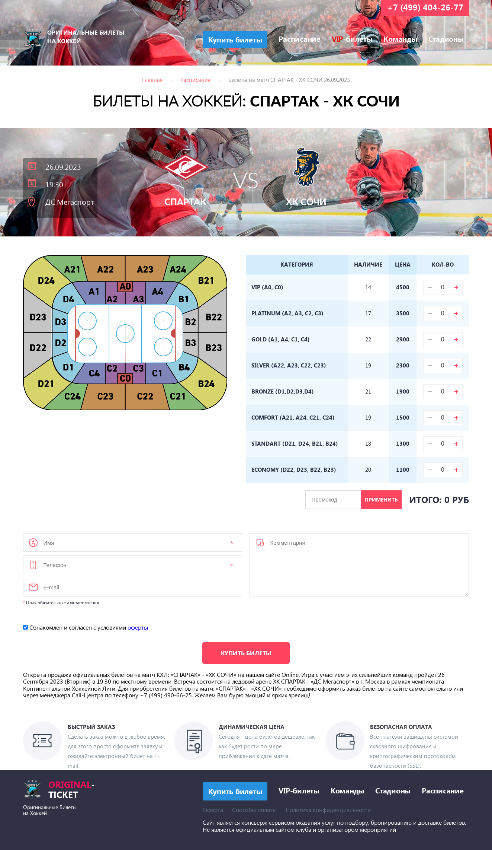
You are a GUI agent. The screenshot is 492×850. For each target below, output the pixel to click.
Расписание (300, 38)
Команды (400, 38)
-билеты (352, 38)
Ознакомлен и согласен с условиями (85, 627)
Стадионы (446, 38)
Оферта (213, 810)
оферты (138, 627)
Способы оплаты (254, 810)
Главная (152, 79)
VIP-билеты (299, 790)
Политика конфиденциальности (328, 810)
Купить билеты (246, 653)
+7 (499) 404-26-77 (425, 7)
